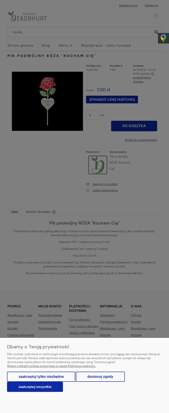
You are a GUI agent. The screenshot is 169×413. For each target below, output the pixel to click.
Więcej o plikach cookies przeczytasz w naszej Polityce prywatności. (51, 366)
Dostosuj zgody (100, 376)
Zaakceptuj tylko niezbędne (41, 376)
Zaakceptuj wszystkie (34, 387)
